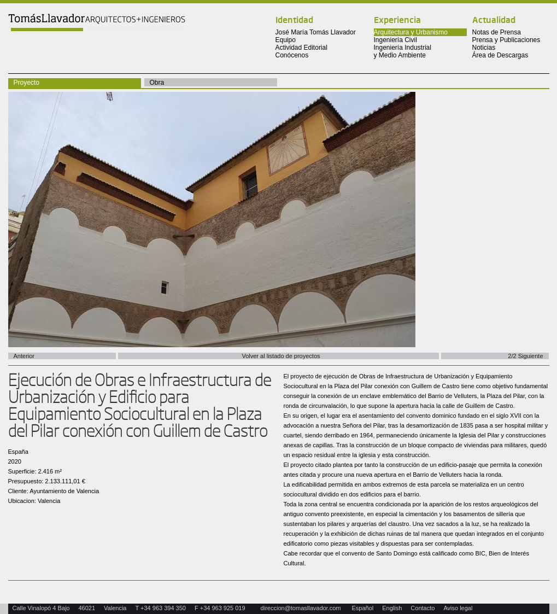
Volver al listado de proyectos (281, 356)
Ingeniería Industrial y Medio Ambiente (402, 51)
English (392, 608)
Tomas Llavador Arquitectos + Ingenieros (96, 23)
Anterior (24, 356)
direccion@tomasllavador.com (301, 608)
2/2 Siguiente (525, 356)
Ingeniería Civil (395, 40)
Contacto (423, 608)
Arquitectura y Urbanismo (411, 32)
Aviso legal (457, 608)
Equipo (285, 40)
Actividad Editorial (301, 47)
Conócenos (292, 55)
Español (363, 608)
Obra (157, 82)
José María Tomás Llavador (315, 32)
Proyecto (26, 82)
